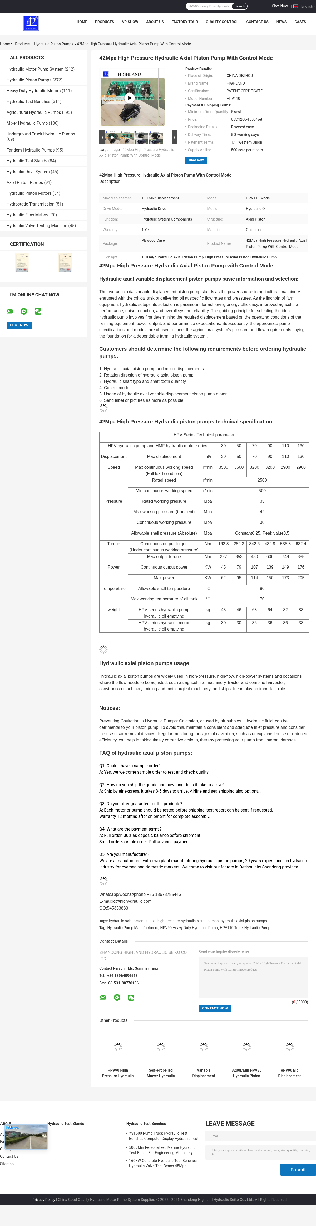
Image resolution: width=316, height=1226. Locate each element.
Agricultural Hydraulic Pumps (34, 112)
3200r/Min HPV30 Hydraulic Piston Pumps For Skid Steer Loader (247, 1073)
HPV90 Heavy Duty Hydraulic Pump (189, 928)
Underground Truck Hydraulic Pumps (41, 133)
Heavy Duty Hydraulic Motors (34, 90)
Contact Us (257, 22)
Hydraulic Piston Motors (29, 193)
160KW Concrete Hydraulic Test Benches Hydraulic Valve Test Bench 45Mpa (163, 1163)
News (281, 22)
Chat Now (280, 6)
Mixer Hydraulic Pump (27, 123)
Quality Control (222, 22)
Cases (300, 22)
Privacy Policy (43, 1200)
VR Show (130, 22)
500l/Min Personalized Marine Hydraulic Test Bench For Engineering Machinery (162, 1150)
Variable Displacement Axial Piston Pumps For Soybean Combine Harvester (204, 1073)
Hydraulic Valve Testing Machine (37, 225)
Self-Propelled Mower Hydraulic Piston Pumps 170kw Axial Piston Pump (160, 1073)
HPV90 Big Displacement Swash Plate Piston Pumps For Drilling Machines (289, 1073)
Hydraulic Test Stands (27, 160)
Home (82, 22)
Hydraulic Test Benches (28, 101)
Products (104, 22)
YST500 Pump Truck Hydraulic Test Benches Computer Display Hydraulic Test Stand (163, 1136)
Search (240, 6)
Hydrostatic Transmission (31, 204)
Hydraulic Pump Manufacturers (132, 928)
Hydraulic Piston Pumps (53, 44)
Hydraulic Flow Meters (27, 214)
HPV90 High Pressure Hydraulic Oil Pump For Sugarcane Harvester (118, 1073)
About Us (155, 22)
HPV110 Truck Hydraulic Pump (245, 928)
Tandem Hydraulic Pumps (31, 150)
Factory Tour (185, 22)
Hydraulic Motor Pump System (35, 69)
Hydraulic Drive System (28, 171)
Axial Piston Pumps (25, 182)
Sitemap (7, 1164)
